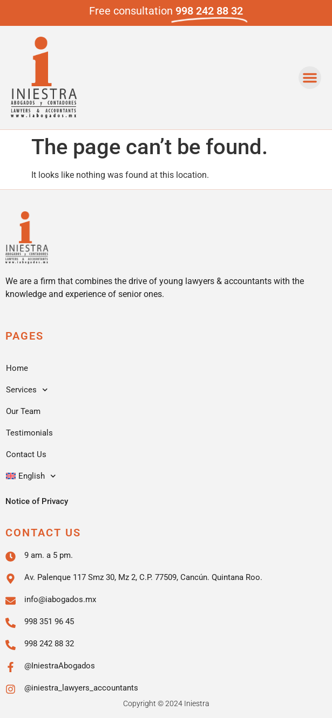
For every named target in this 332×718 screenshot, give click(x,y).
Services (27, 390)
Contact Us (26, 454)
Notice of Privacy (36, 501)
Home (17, 368)
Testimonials (29, 433)
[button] (310, 77)
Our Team (23, 411)
